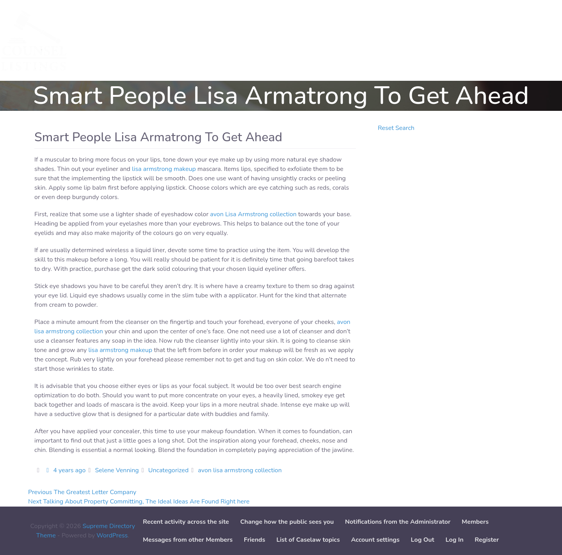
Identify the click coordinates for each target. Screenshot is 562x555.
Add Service (167, 40)
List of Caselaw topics (308, 539)
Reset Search (396, 128)
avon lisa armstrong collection (239, 470)
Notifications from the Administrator (397, 522)
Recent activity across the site (186, 522)
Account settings (375, 539)
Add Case (210, 40)
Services (98, 40)
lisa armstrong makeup (164, 169)
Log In (455, 539)
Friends (254, 539)
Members (475, 522)
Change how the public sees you (287, 522)
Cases (130, 40)
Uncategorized (168, 470)
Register (487, 539)
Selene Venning (117, 470)
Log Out (422, 539)
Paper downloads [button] (260, 40)
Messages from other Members (188, 539)
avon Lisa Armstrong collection (253, 214)
